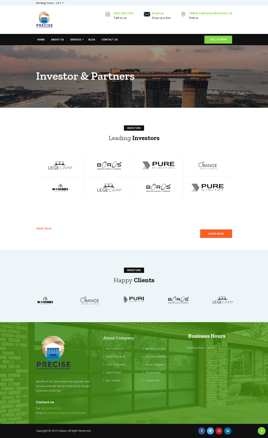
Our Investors (114, 348)
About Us (57, 39)
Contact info (152, 380)
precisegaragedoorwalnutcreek (67, 413)
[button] (216, 233)
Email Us (158, 13)
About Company (154, 364)
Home (41, 39)
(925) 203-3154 (123, 13)
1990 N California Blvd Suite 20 (210, 13)
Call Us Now (218, 39)
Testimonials (153, 372)
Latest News (113, 372)
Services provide (155, 348)
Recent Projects (116, 356)
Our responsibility (156, 356)
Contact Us (109, 39)
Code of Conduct (116, 364)
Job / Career (113, 380)
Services (75, 39)
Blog (91, 39)
